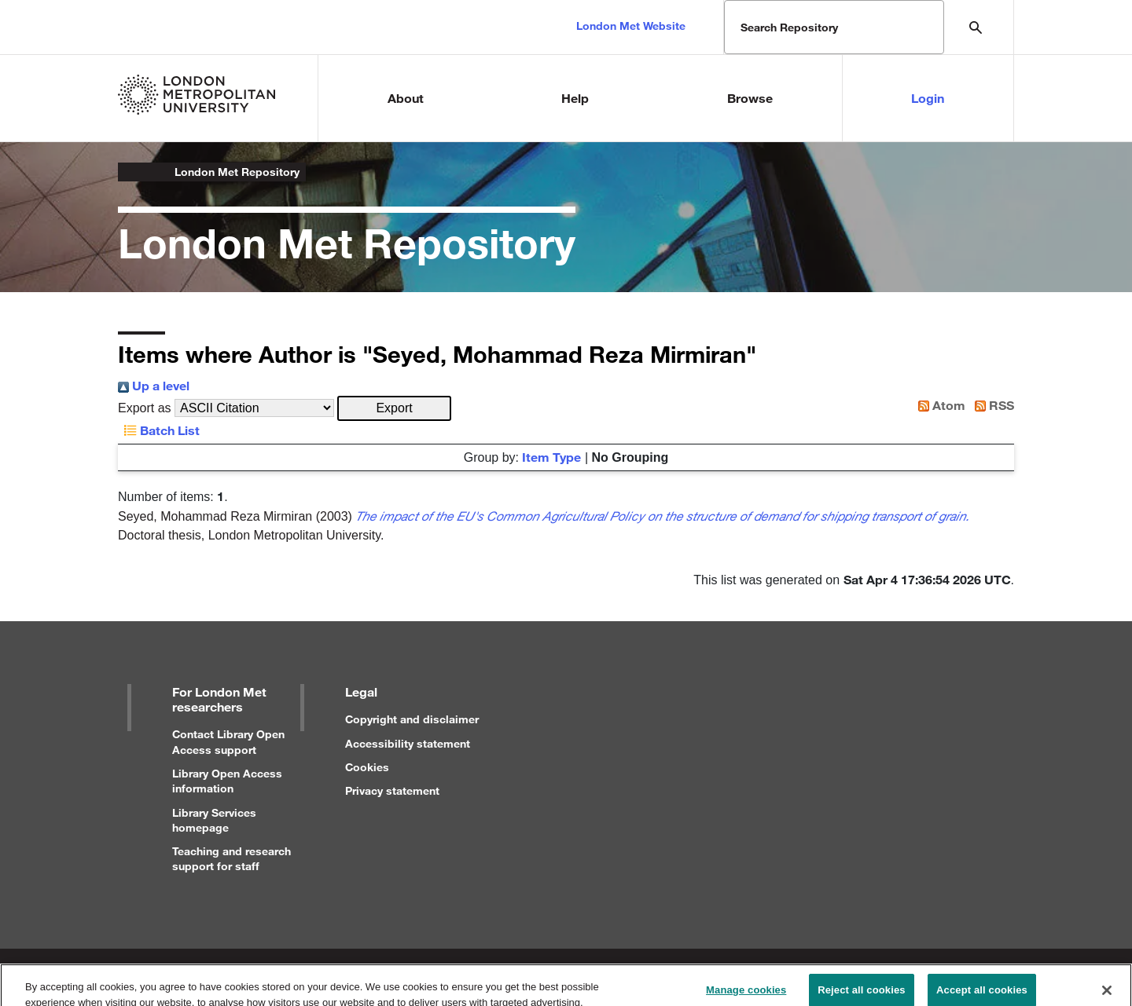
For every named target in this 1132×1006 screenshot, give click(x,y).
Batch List (159, 430)
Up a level (153, 385)
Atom (938, 404)
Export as (144, 408)
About (406, 97)
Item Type (551, 456)
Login (927, 97)
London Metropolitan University (130, 172)
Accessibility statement (407, 743)
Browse (750, 97)
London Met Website (630, 25)
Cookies (367, 767)
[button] (394, 408)
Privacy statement (392, 790)
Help (575, 97)
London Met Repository (237, 171)
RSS (991, 404)
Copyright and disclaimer (412, 719)
